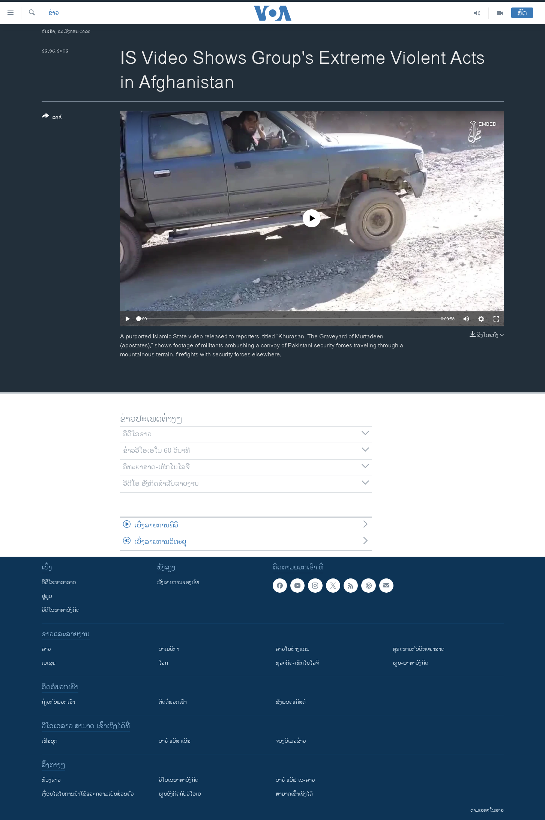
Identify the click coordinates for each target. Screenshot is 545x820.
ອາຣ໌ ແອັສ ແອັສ (175, 741)
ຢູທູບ (47, 596)
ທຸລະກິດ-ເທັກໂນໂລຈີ (297, 663)
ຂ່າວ (53, 13)
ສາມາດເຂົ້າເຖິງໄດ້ (294, 794)
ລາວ (46, 649)
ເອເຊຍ (49, 663)
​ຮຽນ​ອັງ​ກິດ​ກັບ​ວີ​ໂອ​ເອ (180, 794)
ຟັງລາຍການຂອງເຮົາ (178, 582)
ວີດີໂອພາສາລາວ (59, 582)
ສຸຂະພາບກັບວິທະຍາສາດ (418, 649)
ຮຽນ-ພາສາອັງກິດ (410, 663)
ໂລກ (163, 663)
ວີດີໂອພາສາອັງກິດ (61, 610)
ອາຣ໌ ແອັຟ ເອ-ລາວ (295, 780)
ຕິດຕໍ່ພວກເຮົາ (173, 702)
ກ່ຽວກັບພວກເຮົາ (58, 702)
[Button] (52, 118)
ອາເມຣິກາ (169, 649)
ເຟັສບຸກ (49, 741)
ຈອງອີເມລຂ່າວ (291, 741)
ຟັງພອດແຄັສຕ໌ (291, 702)
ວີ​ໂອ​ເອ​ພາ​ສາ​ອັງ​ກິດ (178, 780)
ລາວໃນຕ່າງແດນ (292, 649)
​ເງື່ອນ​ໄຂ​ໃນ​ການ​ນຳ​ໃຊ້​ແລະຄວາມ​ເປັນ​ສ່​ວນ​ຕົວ (88, 794)
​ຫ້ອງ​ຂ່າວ (51, 780)
